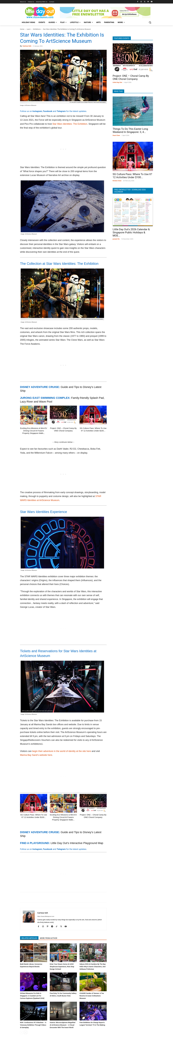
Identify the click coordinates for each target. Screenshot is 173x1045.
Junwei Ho (116, 239)
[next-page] (25, 1032)
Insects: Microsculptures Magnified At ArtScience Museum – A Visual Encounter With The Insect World (62, 1025)
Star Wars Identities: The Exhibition (69, 124)
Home (22, 29)
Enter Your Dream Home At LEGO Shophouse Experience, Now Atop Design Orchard (62, 966)
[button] (150, 22)
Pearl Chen (116, 135)
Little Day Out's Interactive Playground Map (77, 843)
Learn (29, 29)
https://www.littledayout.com (45, 916)
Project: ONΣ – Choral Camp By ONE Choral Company (131, 77)
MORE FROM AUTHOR (48, 938)
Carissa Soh (27, 46)
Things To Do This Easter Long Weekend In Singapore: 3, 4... (130, 130)
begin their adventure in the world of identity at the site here (62, 751)
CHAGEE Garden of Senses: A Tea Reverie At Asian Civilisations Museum (92, 995)
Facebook (47, 111)
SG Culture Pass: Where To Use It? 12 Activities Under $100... (132, 176)
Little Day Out (117, 82)
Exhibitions (37, 29)
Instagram (37, 111)
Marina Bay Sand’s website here (36, 755)
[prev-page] (21, 1032)
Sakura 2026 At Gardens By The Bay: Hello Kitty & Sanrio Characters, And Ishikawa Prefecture (93, 966)
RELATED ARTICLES (29, 938)
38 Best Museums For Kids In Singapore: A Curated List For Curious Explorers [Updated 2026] (32, 995)
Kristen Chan (117, 181)
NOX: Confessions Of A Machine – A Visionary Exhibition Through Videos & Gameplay (33, 1025)
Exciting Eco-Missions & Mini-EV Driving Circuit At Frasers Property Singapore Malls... (33, 430)
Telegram (61, 111)
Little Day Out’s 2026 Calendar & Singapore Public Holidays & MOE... (131, 232)
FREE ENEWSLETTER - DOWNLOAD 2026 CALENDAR (130, 191)
